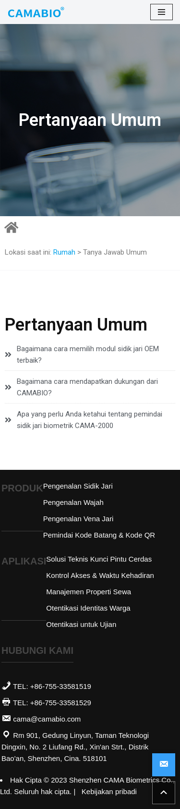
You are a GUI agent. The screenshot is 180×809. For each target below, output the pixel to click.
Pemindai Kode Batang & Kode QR (99, 535)
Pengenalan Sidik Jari (78, 486)
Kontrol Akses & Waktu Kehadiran (100, 575)
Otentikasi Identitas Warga (88, 608)
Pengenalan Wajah (73, 502)
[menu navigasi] (161, 12)
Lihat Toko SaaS (13, 770)
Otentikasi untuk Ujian (81, 624)
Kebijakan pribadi (109, 791)
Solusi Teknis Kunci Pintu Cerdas (99, 559)
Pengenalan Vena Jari (78, 519)
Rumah (64, 252)
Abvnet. (17, 770)
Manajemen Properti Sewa (88, 592)
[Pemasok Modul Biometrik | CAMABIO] (36, 12)
